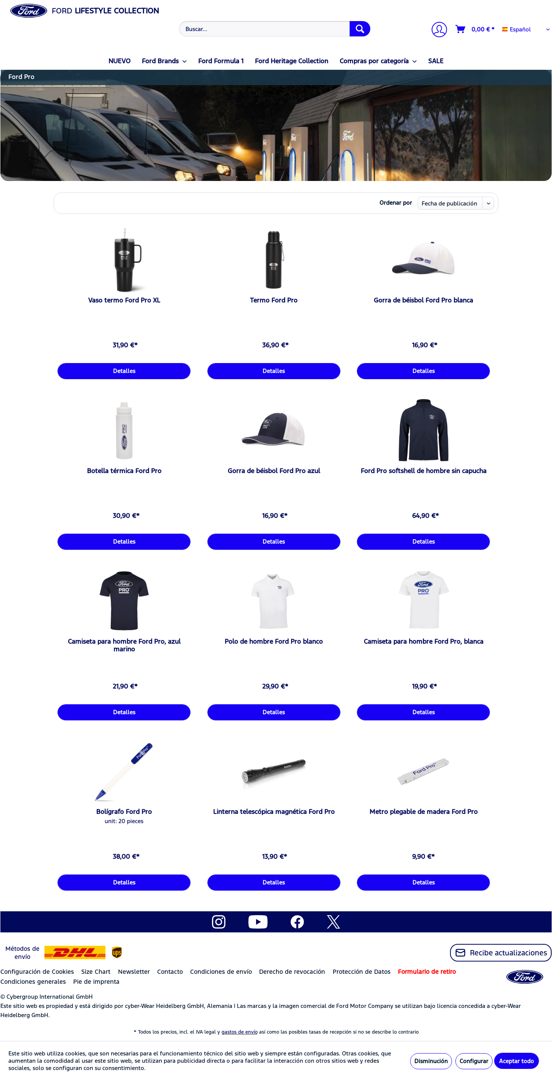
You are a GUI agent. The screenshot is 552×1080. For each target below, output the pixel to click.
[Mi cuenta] (436, 30)
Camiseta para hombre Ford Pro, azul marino (124, 645)
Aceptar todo (516, 1061)
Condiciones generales (33, 982)
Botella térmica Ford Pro (124, 471)
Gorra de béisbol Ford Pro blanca (423, 300)
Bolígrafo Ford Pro (124, 811)
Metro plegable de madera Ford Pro (424, 811)
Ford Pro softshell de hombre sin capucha (423, 471)
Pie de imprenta (96, 982)
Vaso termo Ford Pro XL (124, 300)
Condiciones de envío (221, 972)
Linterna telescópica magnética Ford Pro (274, 811)
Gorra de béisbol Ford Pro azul (274, 471)
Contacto (170, 972)
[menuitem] (273, 28)
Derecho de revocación (292, 972)
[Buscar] (360, 28)
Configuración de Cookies (37, 972)
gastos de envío (240, 1032)
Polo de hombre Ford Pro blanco (274, 641)
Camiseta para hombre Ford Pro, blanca (423, 641)
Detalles (124, 371)
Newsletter (134, 972)
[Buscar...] (274, 28)
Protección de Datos (362, 972)
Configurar (474, 1061)
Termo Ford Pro (273, 300)
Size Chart (95, 972)
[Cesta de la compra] (475, 29)
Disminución (431, 1061)
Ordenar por (396, 202)
